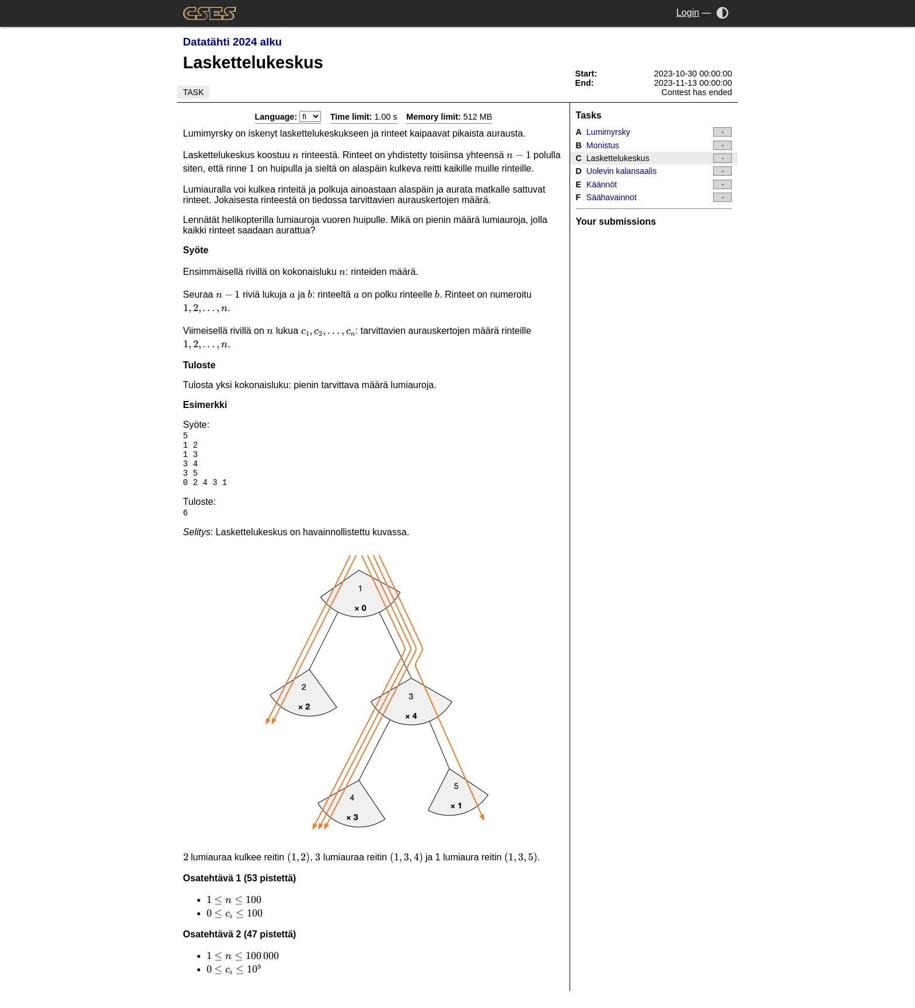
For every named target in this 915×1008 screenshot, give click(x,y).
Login (687, 13)
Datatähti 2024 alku (232, 42)
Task (193, 92)
